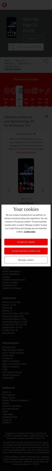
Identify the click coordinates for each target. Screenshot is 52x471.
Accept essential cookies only (26, 251)
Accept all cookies (26, 242)
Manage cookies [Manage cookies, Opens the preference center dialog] (26, 260)
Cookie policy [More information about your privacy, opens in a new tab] (29, 231)
